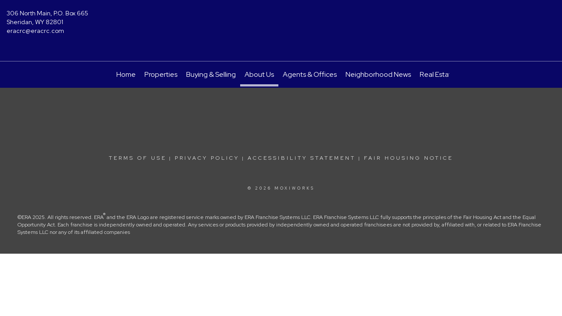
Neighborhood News (378, 74)
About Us (259, 74)
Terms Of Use (137, 158)
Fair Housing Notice (408, 158)
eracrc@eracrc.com (35, 31)
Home (126, 74)
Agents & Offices (310, 74)
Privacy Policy (207, 158)
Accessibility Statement (302, 158)
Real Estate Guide (448, 74)
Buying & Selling (211, 74)
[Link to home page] (281, 20)
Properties (160, 74)
